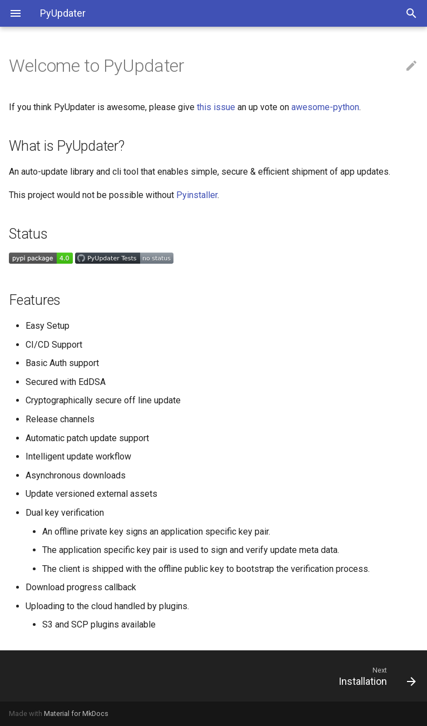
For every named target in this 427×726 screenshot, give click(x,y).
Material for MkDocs (76, 713)
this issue (216, 107)
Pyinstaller (196, 195)
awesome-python (325, 107)
